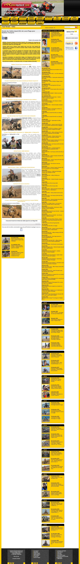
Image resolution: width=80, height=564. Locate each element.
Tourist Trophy (37, 557)
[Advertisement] (72, 74)
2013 (44, 450)
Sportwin (59, 553)
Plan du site (16, 556)
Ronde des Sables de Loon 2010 (31, 87)
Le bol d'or (36, 556)
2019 (44, 303)
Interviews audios (61, 555)
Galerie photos (37, 554)
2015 (44, 401)
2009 (30, 66)
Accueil (14, 558)
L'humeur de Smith (61, 550)
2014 (44, 425)
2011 (13, 26)
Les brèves (36, 550)
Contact (18, 558)
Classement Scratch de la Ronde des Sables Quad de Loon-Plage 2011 (21, 220)
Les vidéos (59, 554)
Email (71, 34)
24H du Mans (36, 555)
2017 (44, 352)
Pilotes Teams (37, 553)
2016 (44, 376)
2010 (44, 500)
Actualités (36, 552)
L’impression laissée (26, 118)
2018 (44, 327)
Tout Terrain (6, 26)
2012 (44, 474)
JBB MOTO (59, 558)
